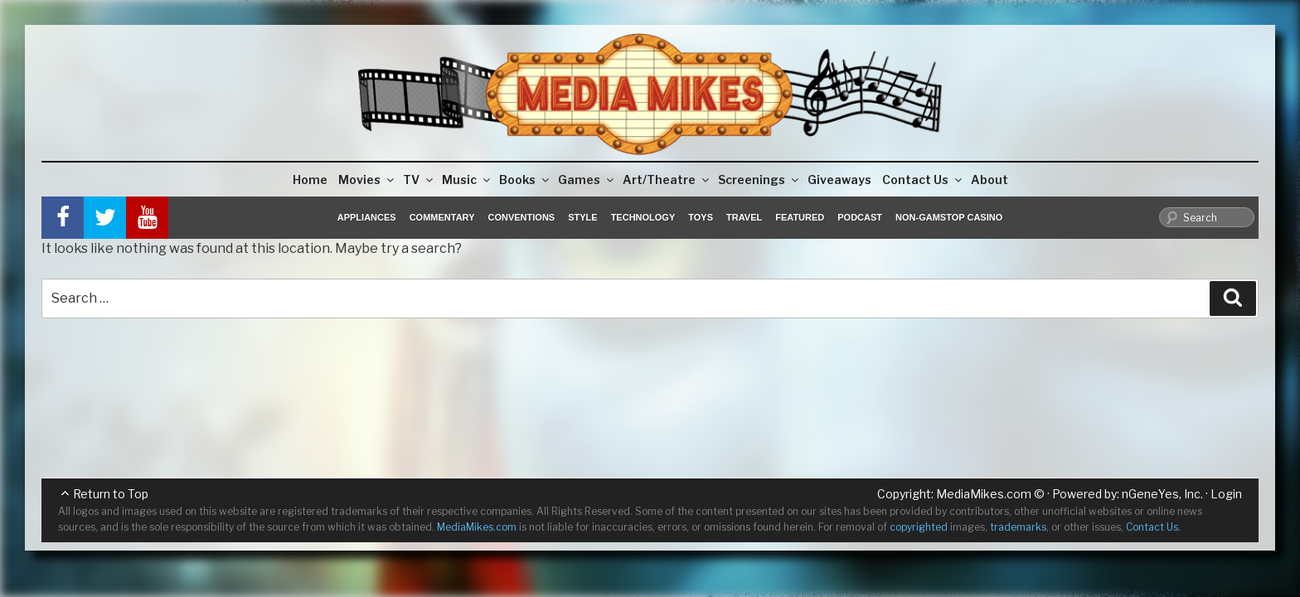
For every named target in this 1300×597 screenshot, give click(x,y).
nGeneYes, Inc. (1162, 494)
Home (310, 179)
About (989, 179)
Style (582, 217)
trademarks (1018, 527)
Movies (367, 179)
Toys (700, 217)
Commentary (442, 217)
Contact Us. (1153, 527)
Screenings (759, 179)
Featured (799, 217)
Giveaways (839, 179)
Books (525, 179)
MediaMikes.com (983, 494)
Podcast (859, 217)
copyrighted (919, 527)
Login (1226, 494)
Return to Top (110, 494)
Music (467, 179)
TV (419, 179)
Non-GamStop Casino (948, 217)
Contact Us (923, 179)
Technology (643, 217)
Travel (744, 217)
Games (587, 179)
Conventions (521, 217)
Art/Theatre (667, 179)
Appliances (366, 217)
